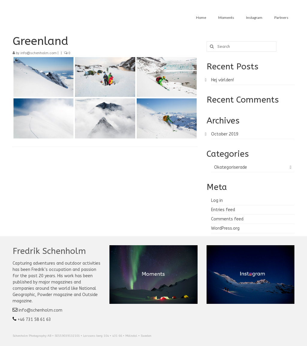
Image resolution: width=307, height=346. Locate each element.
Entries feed (223, 209)
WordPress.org (225, 228)
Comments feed (227, 219)
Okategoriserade (230, 167)
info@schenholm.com (38, 53)
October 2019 (224, 134)
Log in (217, 200)
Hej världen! (222, 80)
